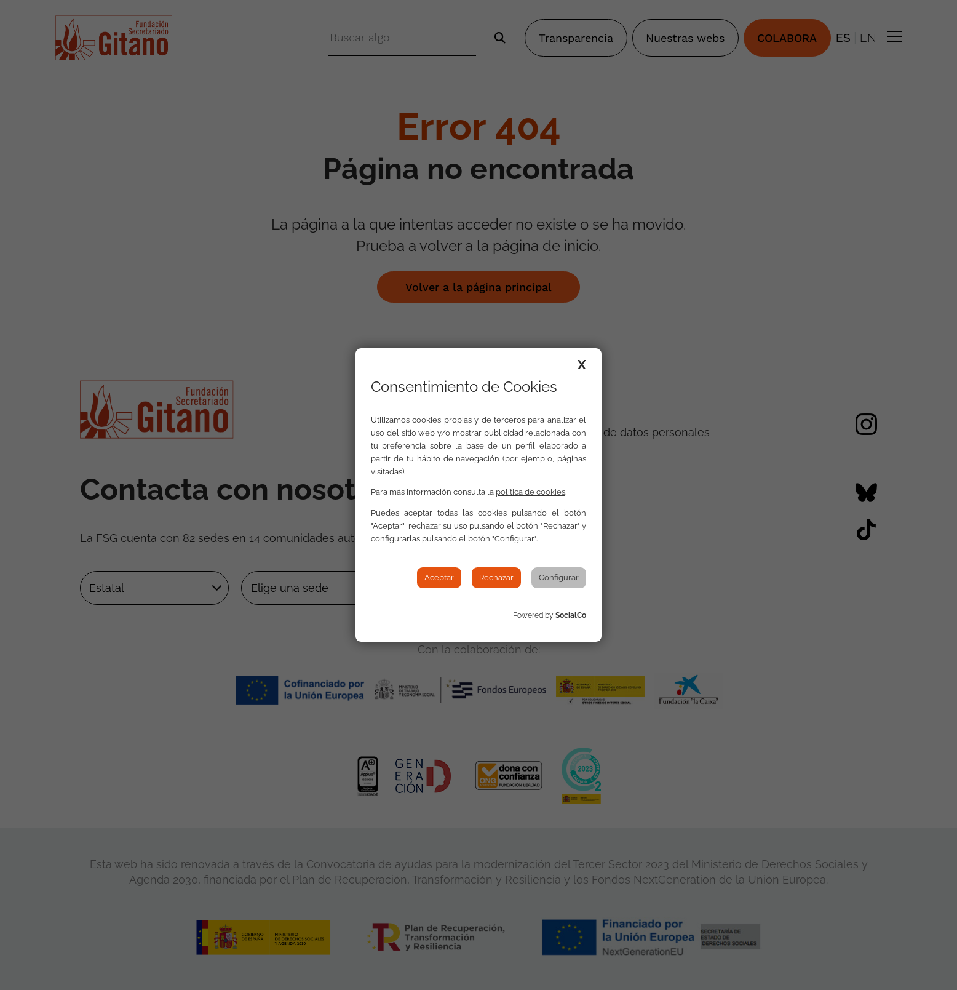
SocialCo (570, 615)
